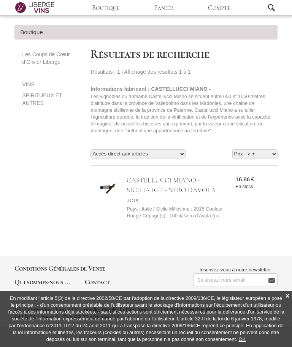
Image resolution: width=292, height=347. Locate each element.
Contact (97, 282)
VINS (28, 84)
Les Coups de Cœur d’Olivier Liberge (46, 58)
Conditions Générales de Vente (59, 268)
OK (242, 339)
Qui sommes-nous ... (42, 282)
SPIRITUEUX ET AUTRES (42, 99)
